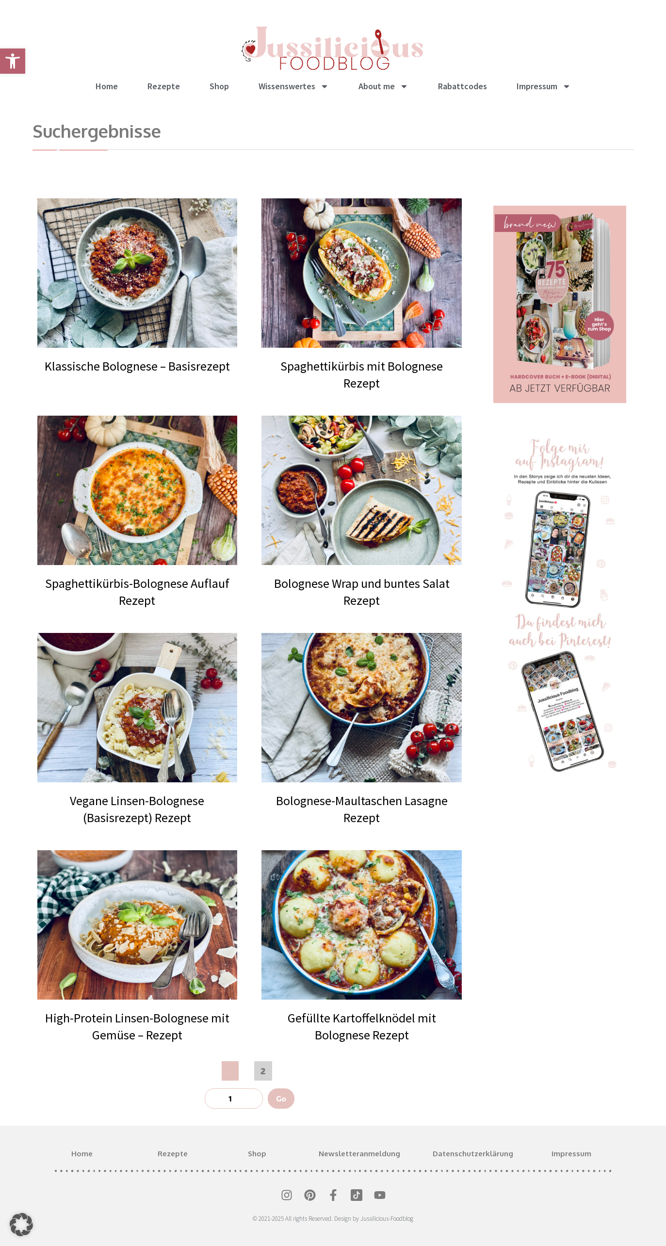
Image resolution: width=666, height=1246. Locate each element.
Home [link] (107, 86)
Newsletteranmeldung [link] (359, 1153)
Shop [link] (219, 86)
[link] (12, 61)
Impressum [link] (544, 86)
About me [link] (383, 86)
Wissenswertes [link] (294, 86)
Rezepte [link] (163, 86)
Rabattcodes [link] (462, 86)
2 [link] (266, 1069)
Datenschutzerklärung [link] (473, 1153)
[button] (21, 1224)
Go (281, 1098)
